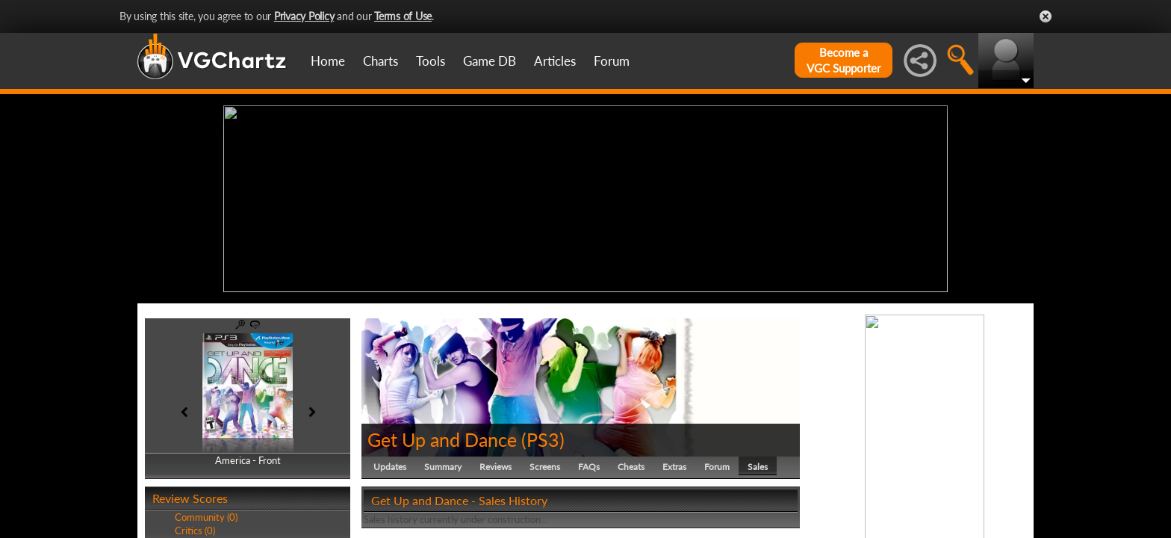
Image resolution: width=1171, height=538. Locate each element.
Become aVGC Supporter (843, 60)
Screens (544, 466)
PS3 (543, 439)
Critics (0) (195, 531)
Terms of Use (403, 16)
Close (1046, 16)
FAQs (589, 466)
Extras (674, 466)
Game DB (489, 61)
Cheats (631, 466)
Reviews (495, 466)
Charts (380, 61)
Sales (758, 466)
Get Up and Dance (442, 439)
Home (328, 61)
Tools (430, 61)
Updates (389, 466)
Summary (443, 466)
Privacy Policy (304, 16)
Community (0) (206, 517)
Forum (612, 61)
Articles (555, 61)
